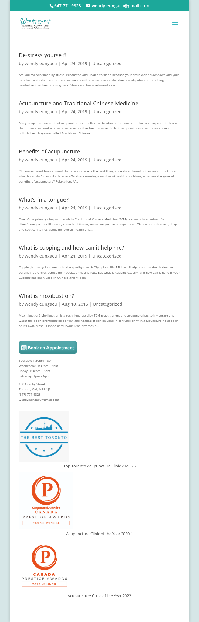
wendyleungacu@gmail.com (39, 399)
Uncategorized (107, 63)
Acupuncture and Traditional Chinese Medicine (78, 103)
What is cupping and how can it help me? (71, 247)
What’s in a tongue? (44, 199)
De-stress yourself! (42, 55)
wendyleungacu (41, 63)
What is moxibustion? (46, 295)
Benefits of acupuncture (49, 151)
